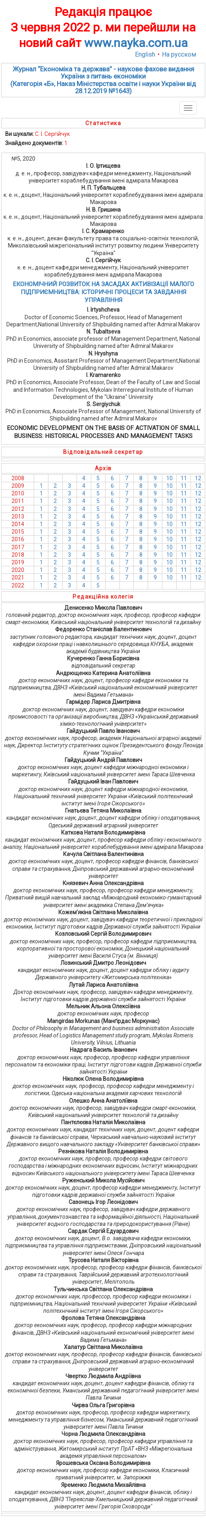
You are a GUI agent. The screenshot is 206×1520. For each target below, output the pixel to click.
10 (169, 478)
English (145, 54)
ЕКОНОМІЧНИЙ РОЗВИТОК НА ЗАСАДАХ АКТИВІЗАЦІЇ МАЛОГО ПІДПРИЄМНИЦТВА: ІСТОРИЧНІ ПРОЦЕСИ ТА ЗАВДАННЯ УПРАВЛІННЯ (103, 292)
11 (184, 478)
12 (198, 478)
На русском (179, 54)
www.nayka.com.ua (136, 43)
